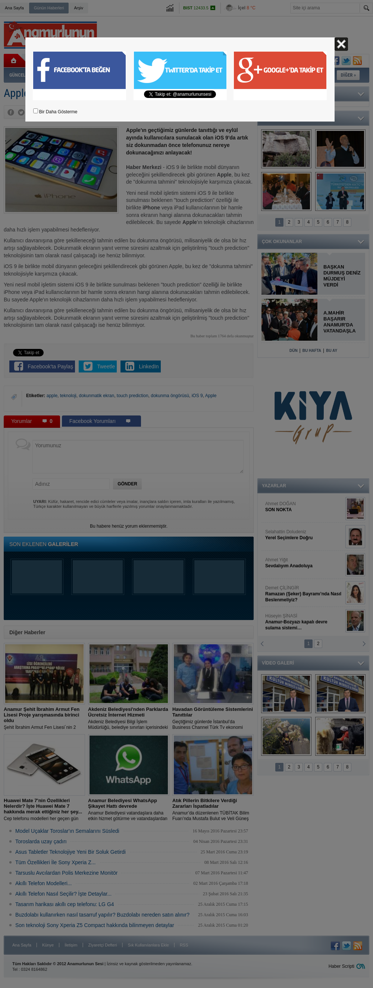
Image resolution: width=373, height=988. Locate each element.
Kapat (341, 44)
